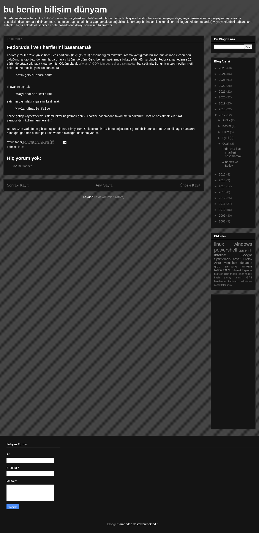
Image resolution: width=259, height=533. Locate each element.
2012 (222, 198)
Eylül (226, 138)
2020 (222, 97)
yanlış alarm (233, 277)
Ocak (226, 143)
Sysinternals (222, 259)
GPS (249, 277)
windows (243, 244)
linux (20, 147)
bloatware (220, 281)
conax (217, 285)
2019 (222, 103)
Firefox (247, 259)
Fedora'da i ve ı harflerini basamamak (231, 152)
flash (217, 277)
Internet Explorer (242, 270)
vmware (247, 266)
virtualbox (230, 262)
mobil (233, 273)
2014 (222, 186)
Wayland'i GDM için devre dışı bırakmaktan (107, 63)
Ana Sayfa (104, 185)
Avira (217, 262)
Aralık (226, 120)
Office (227, 270)
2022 (222, 85)
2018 (222, 109)
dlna (226, 273)
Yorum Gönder (22, 166)
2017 (222, 115)
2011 (222, 203)
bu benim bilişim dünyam (55, 9)
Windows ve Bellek (230, 163)
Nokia (218, 270)
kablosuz (233, 281)
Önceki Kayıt (190, 185)
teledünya (226, 285)
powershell (225, 250)
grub (217, 266)
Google (246, 255)
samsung (231, 266)
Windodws (246, 281)
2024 (222, 74)
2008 (222, 221)
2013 (222, 192)
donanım (246, 262)
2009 (222, 215)
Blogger (112, 524)
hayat (236, 259)
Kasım (227, 126)
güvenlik (245, 250)
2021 (222, 91)
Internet (220, 255)
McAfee (218, 273)
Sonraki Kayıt (17, 185)
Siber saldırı (244, 273)
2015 (222, 180)
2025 (222, 68)
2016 (222, 174)
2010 (222, 209)
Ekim (226, 132)
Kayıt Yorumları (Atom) (109, 197)
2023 (222, 79)
